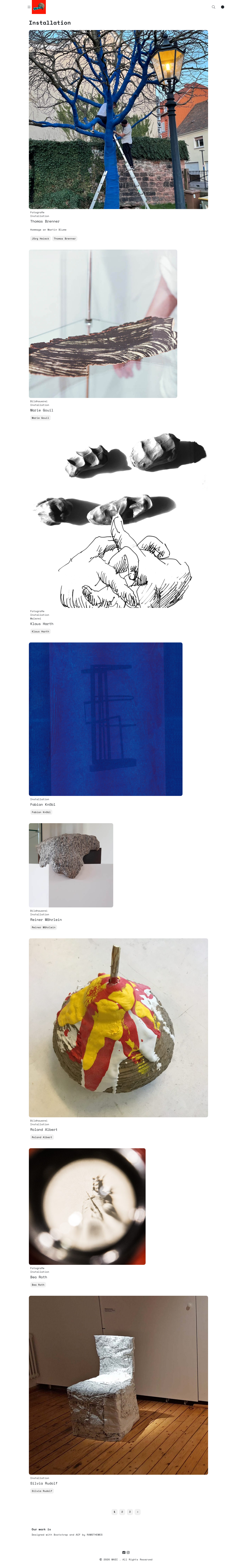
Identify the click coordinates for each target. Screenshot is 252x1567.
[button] (213, 7)
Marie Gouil (40, 418)
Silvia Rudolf (42, 1491)
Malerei (35, 618)
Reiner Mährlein (43, 927)
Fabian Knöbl (41, 812)
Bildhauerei (39, 401)
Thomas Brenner (65, 238)
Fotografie (37, 212)
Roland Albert (42, 1137)
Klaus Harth (40, 631)
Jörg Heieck (40, 238)
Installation (39, 216)
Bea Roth (38, 1284)
